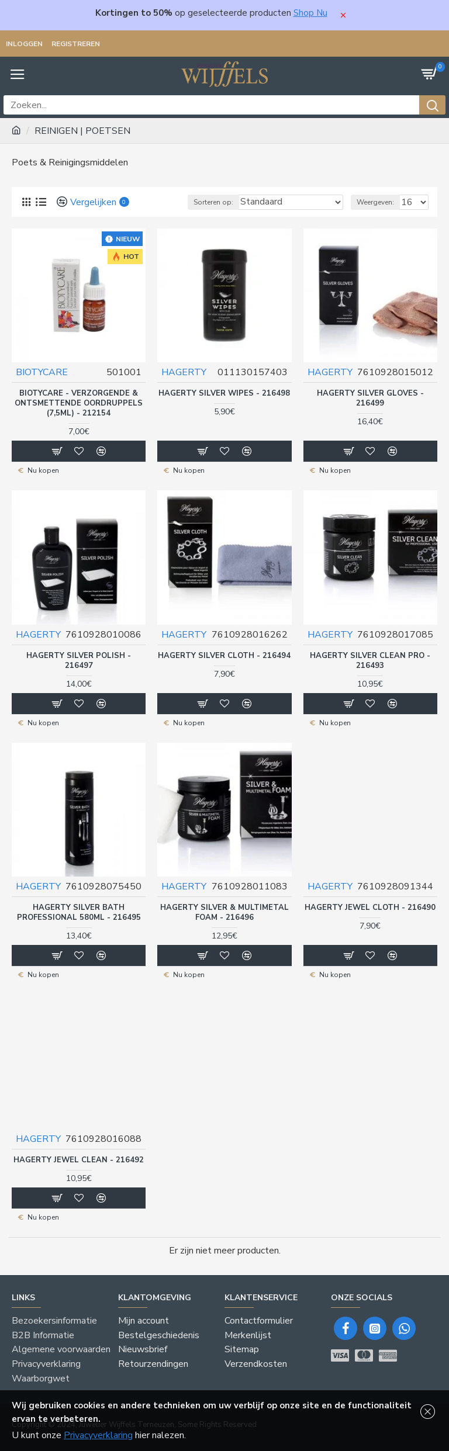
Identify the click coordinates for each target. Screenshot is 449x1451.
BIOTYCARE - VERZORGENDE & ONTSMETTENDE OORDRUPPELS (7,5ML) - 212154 (79, 403)
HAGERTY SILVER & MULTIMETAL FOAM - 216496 (224, 912)
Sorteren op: (213, 202)
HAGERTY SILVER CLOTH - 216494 (224, 655)
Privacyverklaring (98, 1435)
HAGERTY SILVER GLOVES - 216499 (370, 398)
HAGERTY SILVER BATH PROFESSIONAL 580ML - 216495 (79, 912)
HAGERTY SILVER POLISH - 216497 (78, 660)
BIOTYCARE (42, 372)
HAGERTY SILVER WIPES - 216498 (224, 394)
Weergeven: (375, 202)
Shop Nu (310, 13)
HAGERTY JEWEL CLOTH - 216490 (370, 907)
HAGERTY (183, 372)
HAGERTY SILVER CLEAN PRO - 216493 (370, 660)
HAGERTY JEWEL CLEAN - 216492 (78, 1159)
